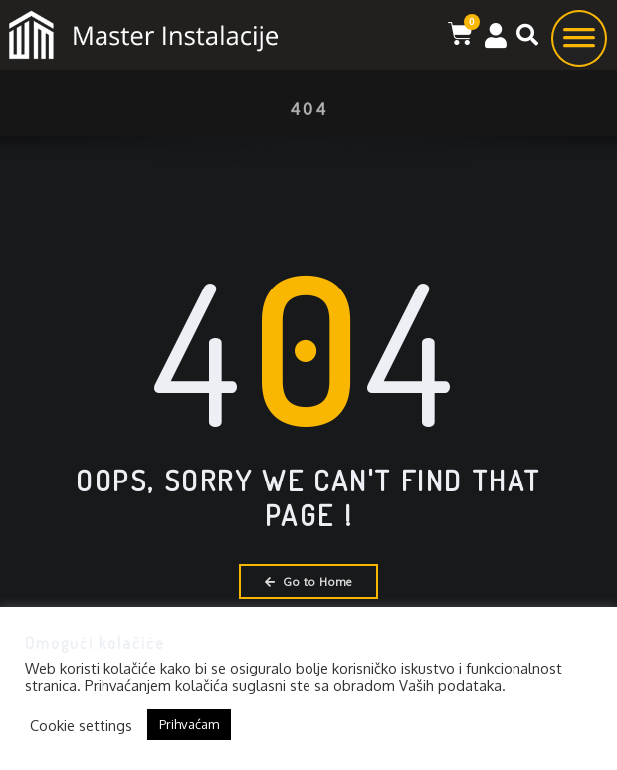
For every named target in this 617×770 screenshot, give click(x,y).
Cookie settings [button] (81, 725)
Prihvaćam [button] (189, 724)
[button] (527, 35)
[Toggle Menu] (579, 44)
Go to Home (308, 581)
